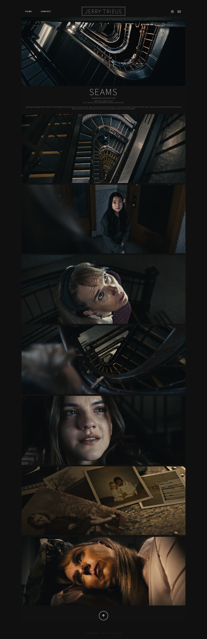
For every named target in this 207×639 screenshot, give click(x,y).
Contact (46, 11)
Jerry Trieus (103, 12)
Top (103, 615)
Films (28, 11)
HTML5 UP (117, 633)
